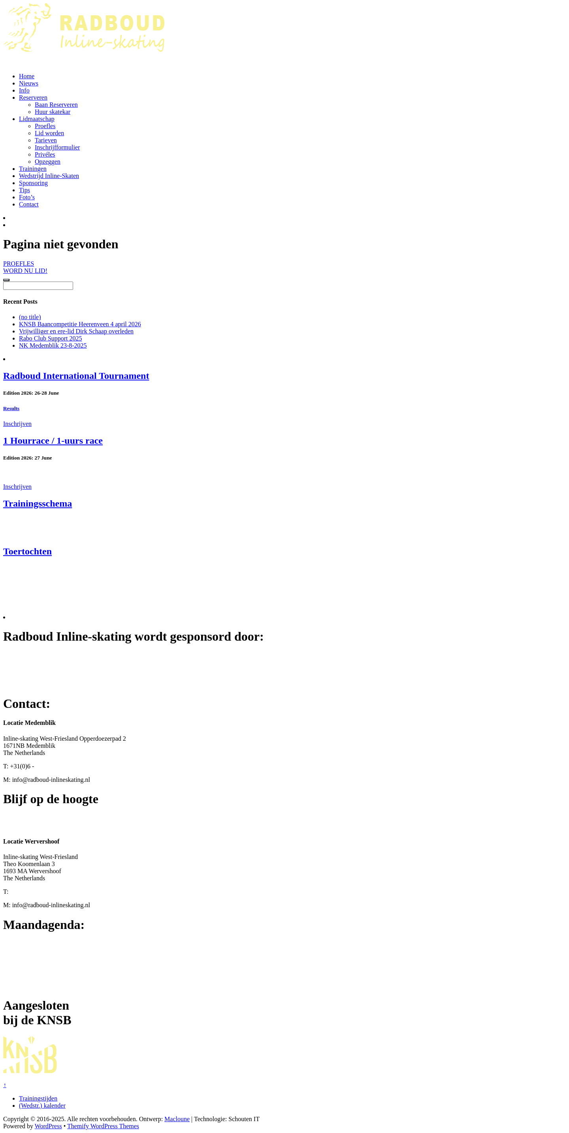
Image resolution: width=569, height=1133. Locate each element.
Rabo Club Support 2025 (50, 338)
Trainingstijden (38, 1098)
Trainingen (33, 168)
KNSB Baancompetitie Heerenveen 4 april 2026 (80, 324)
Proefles (45, 126)
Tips (24, 190)
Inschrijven (17, 423)
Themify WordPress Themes (103, 1126)
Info (24, 90)
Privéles (45, 154)
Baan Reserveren (56, 104)
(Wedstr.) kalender (42, 1105)
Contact (29, 204)
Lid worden (49, 133)
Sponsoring (33, 183)
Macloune (177, 1119)
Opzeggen (47, 161)
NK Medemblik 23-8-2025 (53, 345)
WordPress (48, 1126)
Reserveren (33, 97)
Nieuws (28, 83)
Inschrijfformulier (57, 147)
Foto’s (27, 197)
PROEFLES (18, 263)
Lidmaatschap (37, 118)
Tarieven (46, 140)
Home (26, 76)
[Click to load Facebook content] (6, 280)
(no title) (30, 317)
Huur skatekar (52, 111)
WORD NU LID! (25, 270)
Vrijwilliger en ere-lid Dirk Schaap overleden (76, 331)
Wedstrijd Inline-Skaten (49, 175)
